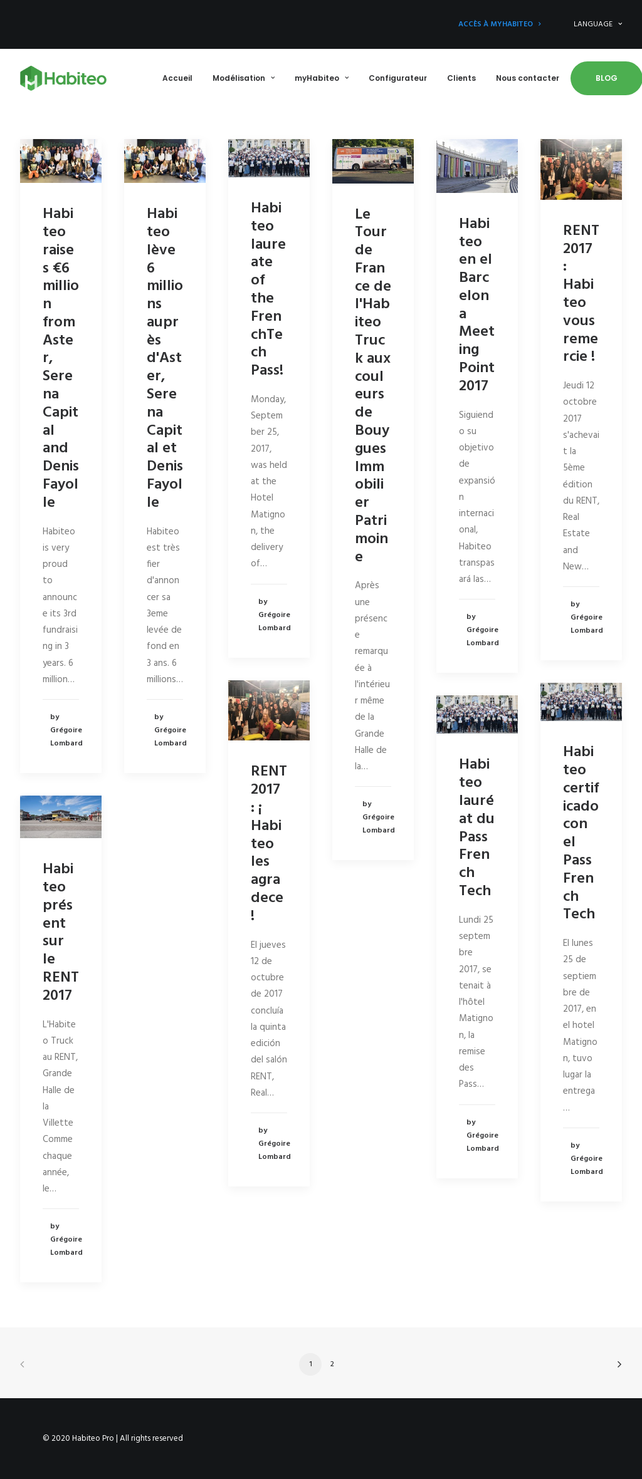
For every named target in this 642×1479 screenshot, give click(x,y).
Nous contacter (527, 78)
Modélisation (244, 78)
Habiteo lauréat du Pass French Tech (477, 828)
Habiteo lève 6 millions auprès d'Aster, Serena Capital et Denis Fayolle (165, 358)
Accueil (177, 78)
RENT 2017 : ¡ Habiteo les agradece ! (269, 844)
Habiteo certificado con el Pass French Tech (581, 833)
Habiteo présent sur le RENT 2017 (61, 933)
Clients (461, 78)
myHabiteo (322, 78)
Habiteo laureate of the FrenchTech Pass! (268, 290)
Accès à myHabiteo (499, 24)
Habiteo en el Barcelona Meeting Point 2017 (477, 305)
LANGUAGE (598, 24)
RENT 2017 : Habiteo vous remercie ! (581, 294)
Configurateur (398, 78)
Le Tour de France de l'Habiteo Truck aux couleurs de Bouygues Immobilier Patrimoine (373, 386)
